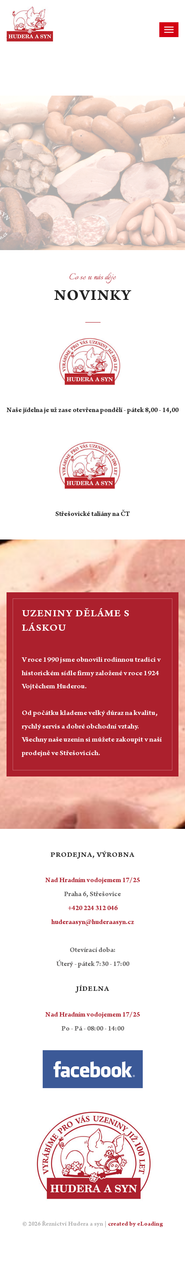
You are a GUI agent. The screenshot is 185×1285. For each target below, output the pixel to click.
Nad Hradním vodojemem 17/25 (92, 880)
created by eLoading (135, 1225)
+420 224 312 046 (93, 908)
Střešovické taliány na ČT (92, 514)
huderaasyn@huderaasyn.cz (92, 922)
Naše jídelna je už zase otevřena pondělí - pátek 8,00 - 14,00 (92, 410)
